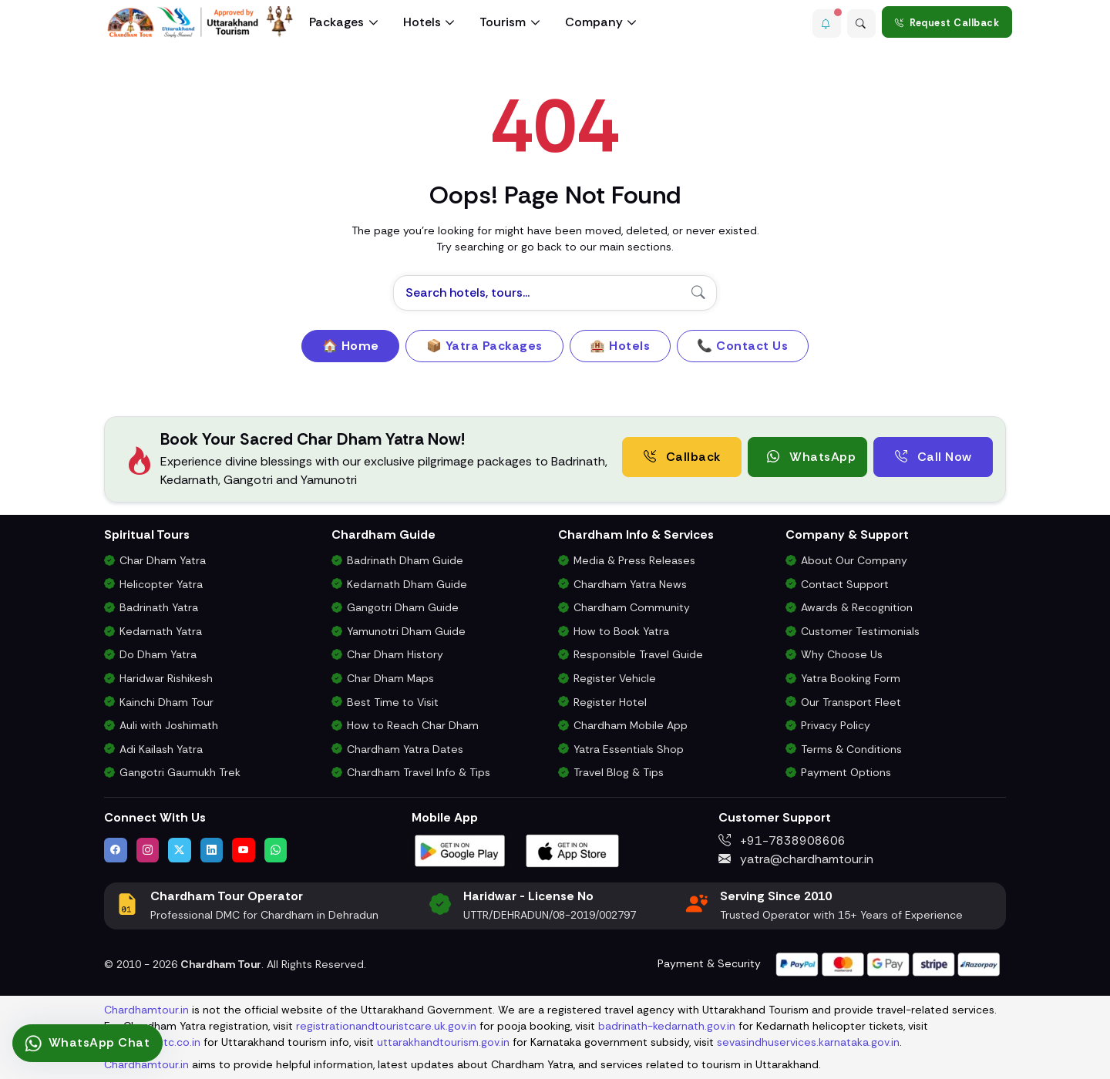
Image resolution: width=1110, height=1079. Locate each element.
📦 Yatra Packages (484, 346)
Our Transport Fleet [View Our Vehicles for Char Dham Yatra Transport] (851, 702)
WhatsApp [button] (811, 457)
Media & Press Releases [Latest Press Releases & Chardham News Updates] (634, 560)
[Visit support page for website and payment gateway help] (888, 963)
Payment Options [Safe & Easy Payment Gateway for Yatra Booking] (846, 772)
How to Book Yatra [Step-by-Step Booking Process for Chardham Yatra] (621, 631)
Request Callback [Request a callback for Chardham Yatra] (947, 22)
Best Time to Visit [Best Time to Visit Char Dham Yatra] (393, 702)
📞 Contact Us (742, 346)
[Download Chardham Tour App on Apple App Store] (572, 850)
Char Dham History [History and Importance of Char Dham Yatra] (395, 654)
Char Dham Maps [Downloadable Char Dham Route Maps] (390, 678)
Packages (336, 22)
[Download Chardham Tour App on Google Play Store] (460, 850)
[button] (821, 22)
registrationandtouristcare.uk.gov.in (386, 1026)
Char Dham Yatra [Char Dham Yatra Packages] (162, 560)
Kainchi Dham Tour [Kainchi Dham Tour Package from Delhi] (166, 702)
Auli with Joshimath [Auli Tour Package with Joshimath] (168, 725)
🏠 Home (350, 346)
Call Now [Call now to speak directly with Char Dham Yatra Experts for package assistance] (933, 457)
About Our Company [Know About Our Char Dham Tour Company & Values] (854, 560)
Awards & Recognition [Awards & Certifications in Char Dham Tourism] (857, 607)
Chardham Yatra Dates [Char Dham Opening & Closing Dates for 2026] (405, 749)
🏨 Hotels (620, 346)
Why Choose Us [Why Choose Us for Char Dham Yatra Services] (842, 654)
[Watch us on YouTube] (243, 850)
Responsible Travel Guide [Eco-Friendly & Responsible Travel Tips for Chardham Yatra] (638, 654)
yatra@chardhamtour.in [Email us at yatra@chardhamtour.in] (795, 859)
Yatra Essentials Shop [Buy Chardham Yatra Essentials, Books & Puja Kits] (629, 749)
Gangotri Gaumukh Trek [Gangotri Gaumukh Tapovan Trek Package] (179, 772)
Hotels (422, 22)
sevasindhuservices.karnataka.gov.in (808, 1042)
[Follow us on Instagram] (148, 850)
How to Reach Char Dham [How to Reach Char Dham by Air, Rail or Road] (413, 725)
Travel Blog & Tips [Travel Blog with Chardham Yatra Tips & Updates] (619, 772)
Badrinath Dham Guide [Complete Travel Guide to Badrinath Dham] (405, 560)
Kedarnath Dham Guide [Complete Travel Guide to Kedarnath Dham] (407, 584)
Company (594, 22)
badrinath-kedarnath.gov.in (666, 1026)
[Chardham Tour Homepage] (200, 22)
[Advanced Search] (859, 22)
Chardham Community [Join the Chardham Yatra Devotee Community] (632, 607)
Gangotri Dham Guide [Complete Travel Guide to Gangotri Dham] (403, 607)
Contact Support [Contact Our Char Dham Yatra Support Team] (845, 584)
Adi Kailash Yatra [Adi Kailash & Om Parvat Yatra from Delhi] (161, 749)
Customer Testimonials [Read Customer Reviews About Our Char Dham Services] (860, 631)
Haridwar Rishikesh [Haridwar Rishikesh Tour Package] (166, 678)
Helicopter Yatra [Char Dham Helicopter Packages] (161, 584)
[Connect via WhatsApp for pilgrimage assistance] (87, 1043)
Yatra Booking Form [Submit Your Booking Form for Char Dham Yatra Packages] (850, 678)
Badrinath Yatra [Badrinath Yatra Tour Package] (158, 607)
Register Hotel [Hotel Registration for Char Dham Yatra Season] (610, 702)
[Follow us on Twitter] (179, 850)
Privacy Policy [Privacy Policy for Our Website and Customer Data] (835, 725)
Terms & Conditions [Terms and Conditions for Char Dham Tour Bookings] (851, 749)
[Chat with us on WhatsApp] (276, 850)
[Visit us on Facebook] (115, 850)
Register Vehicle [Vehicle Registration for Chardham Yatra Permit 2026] (615, 678)
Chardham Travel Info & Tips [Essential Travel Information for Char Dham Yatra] (418, 772)
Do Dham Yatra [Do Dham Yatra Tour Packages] (158, 654)
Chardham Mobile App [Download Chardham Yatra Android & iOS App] (631, 725)
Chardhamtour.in (146, 1010)
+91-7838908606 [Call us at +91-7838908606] (782, 840)
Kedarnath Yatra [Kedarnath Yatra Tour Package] (160, 631)
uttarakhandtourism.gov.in (443, 1042)
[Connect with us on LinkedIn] (212, 850)
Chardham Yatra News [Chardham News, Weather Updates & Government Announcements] (630, 584)
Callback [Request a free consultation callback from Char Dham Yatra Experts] (682, 457)
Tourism (502, 22)
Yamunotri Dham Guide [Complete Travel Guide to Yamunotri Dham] (406, 631)
